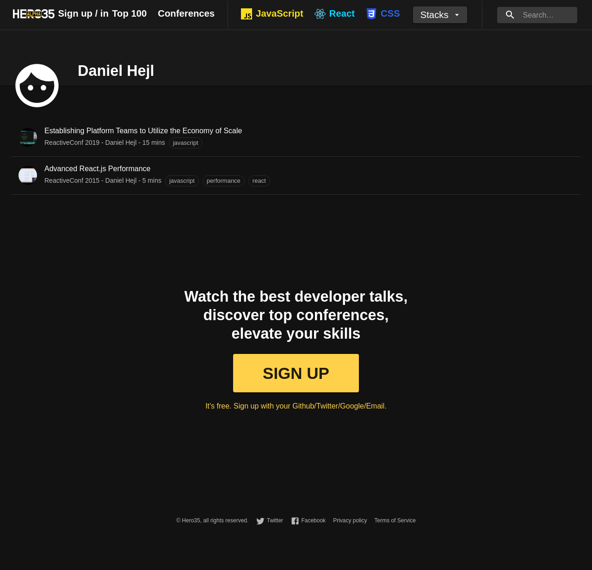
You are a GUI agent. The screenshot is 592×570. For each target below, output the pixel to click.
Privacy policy (350, 520)
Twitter (275, 520)
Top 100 (129, 13)
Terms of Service (394, 520)
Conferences (186, 13)
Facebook (313, 520)
